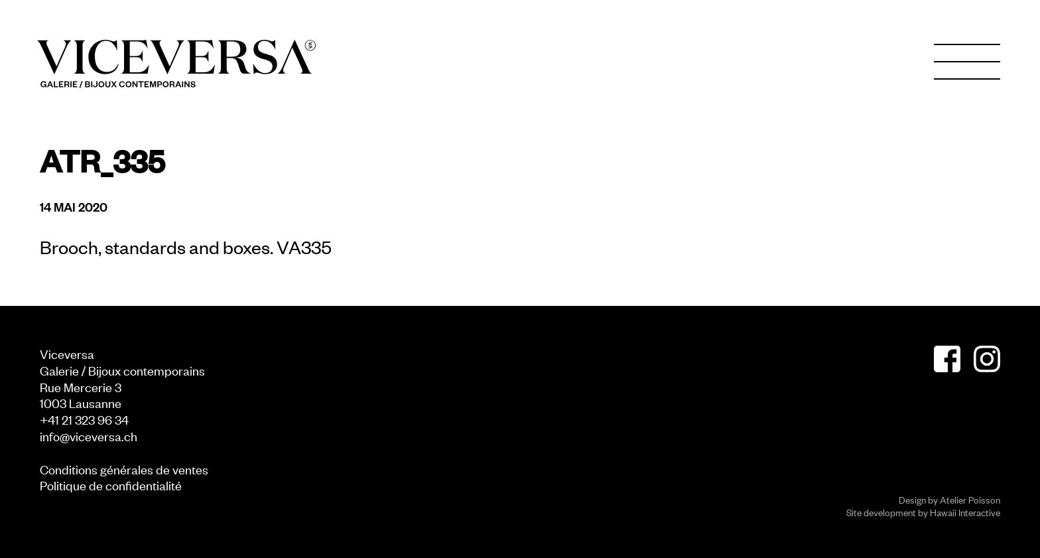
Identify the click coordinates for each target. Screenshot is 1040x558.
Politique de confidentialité (111, 484)
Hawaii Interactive (965, 512)
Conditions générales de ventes (124, 468)
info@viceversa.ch (88, 435)
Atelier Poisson (970, 499)
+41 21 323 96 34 (84, 419)
